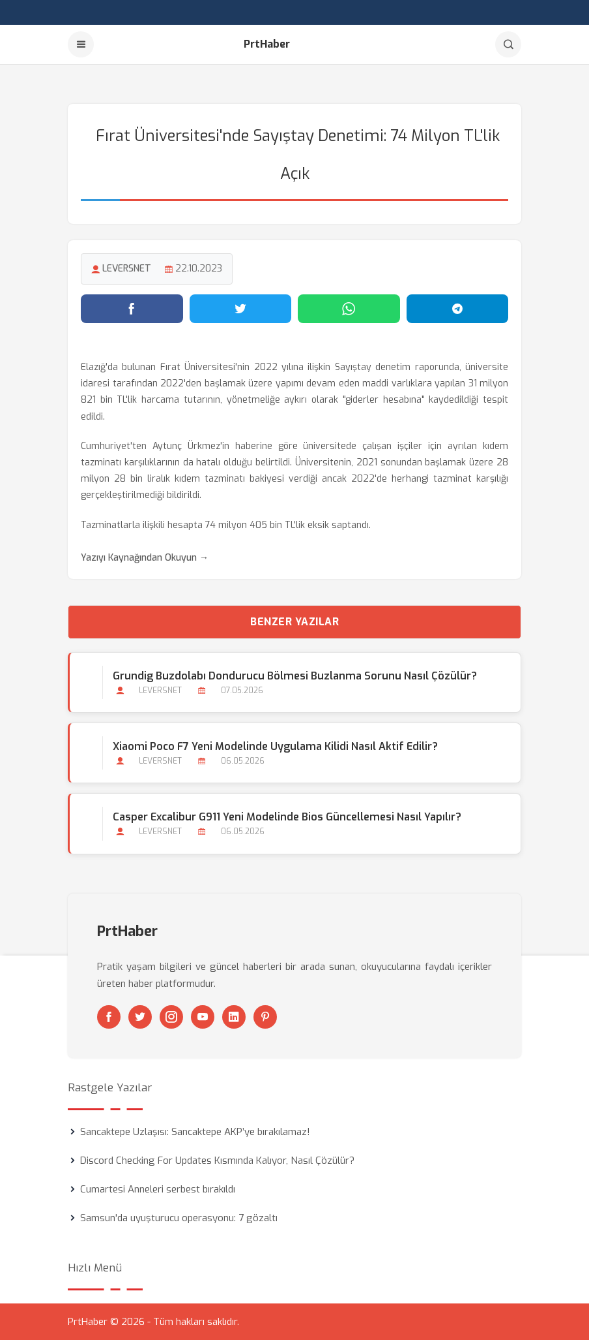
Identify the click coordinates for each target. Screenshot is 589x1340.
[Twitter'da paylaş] (241, 308)
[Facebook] (109, 1017)
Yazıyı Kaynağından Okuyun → (144, 558)
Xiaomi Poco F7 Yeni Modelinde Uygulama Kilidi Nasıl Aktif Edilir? (275, 746)
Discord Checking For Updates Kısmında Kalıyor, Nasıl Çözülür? (217, 1160)
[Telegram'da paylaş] (458, 308)
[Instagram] (171, 1017)
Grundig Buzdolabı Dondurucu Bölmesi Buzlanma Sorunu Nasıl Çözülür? (295, 676)
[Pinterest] (265, 1017)
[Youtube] (202, 1017)
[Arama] (508, 44)
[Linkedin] (234, 1017)
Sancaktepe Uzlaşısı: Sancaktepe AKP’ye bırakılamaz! (195, 1131)
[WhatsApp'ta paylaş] (349, 308)
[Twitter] (140, 1017)
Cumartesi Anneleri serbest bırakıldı (157, 1189)
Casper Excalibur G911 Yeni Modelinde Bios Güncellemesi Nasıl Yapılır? (287, 817)
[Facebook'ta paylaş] (132, 308)
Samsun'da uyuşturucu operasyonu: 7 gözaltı (179, 1217)
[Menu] (81, 44)
